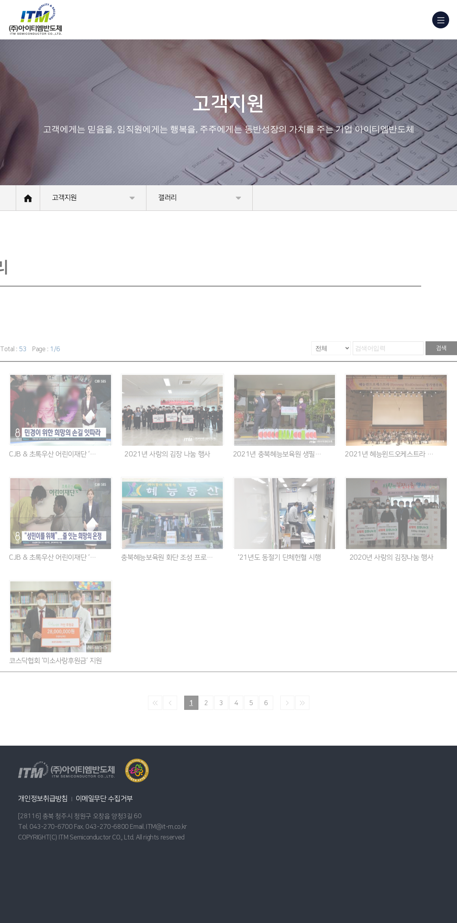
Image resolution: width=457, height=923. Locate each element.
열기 (137, 770)
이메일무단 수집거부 (104, 799)
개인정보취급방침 (42, 799)
